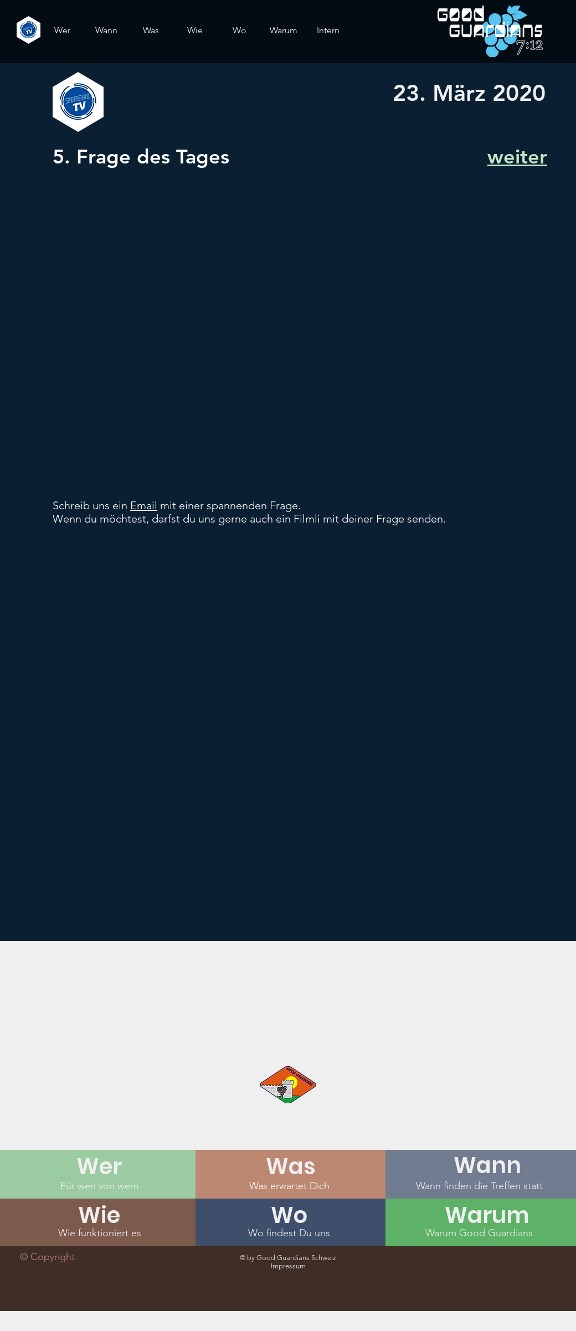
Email (143, 505)
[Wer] (99, 1166)
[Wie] (99, 1215)
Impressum (288, 1266)
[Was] (291, 1166)
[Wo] (289, 1215)
